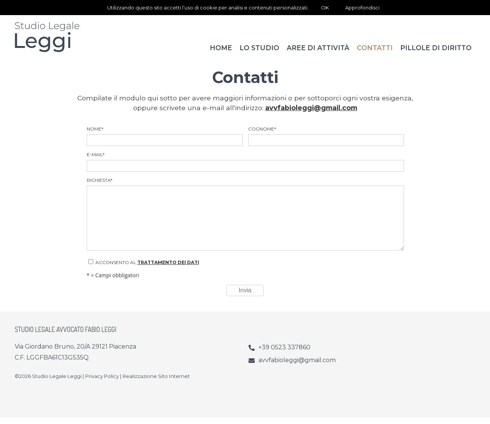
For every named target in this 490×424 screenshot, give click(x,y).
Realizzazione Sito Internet (156, 383)
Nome (164, 143)
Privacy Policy (102, 383)
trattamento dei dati (168, 269)
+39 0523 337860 (284, 354)
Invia (245, 297)
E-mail (245, 168)
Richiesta (245, 220)
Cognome (326, 143)
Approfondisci (362, 8)
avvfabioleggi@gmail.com (311, 114)
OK (325, 8)
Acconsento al (143, 269)
